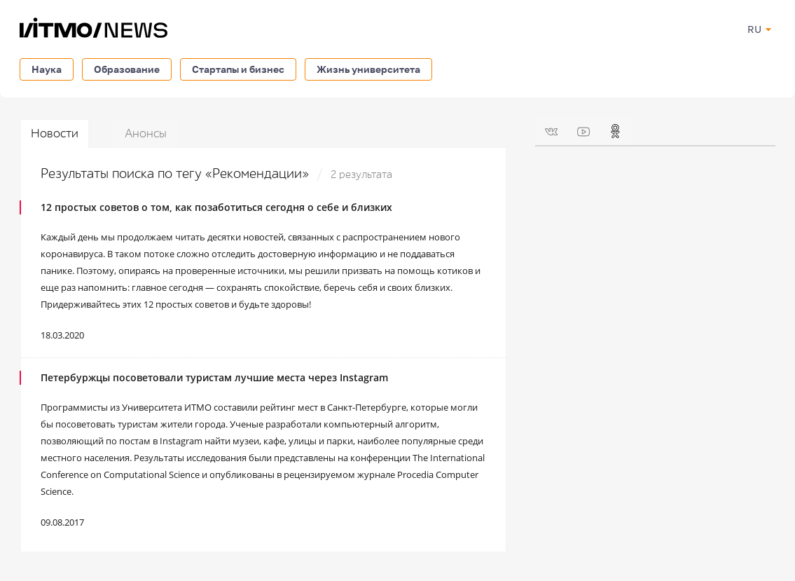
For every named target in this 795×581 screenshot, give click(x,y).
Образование (127, 69)
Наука (47, 69)
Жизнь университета (368, 69)
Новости (54, 133)
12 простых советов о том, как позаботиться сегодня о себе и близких (216, 207)
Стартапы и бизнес (238, 69)
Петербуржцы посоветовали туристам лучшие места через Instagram (214, 377)
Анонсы (146, 133)
